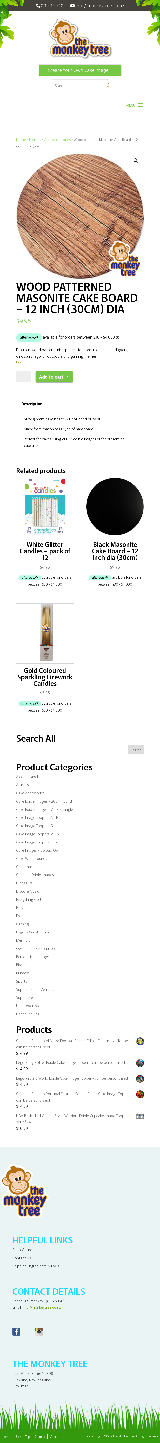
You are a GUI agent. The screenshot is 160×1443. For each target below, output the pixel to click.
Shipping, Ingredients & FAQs (35, 1265)
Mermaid (23, 940)
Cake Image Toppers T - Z (37, 841)
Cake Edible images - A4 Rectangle (44, 809)
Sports (21, 981)
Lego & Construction (33, 931)
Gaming (22, 923)
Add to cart (51, 376)
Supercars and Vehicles (35, 989)
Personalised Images (33, 956)
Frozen (21, 915)
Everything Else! (28, 899)
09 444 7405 (53, 5)
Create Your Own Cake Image (78, 70)
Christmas (24, 866)
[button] (135, 160)
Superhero (24, 997)
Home (21, 139)
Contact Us (21, 1257)
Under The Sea (27, 1013)
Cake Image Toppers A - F (37, 817)
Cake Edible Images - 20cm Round (44, 801)
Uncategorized (28, 1005)
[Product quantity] (23, 376)
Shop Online (22, 1249)
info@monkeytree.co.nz (42, 1307)
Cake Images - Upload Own (38, 850)
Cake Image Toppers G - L (37, 825)
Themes (35, 139)
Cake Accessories (57, 139)
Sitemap (40, 1436)
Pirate (21, 964)
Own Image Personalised (36, 948)
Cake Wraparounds (31, 858)
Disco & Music (27, 891)
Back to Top (22, 1436)
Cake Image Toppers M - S (37, 833)
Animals (22, 784)
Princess (23, 972)
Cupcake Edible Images (35, 874)
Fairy (19, 907)
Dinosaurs (24, 882)
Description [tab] (31, 403)
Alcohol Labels (28, 776)
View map (20, 1385)
